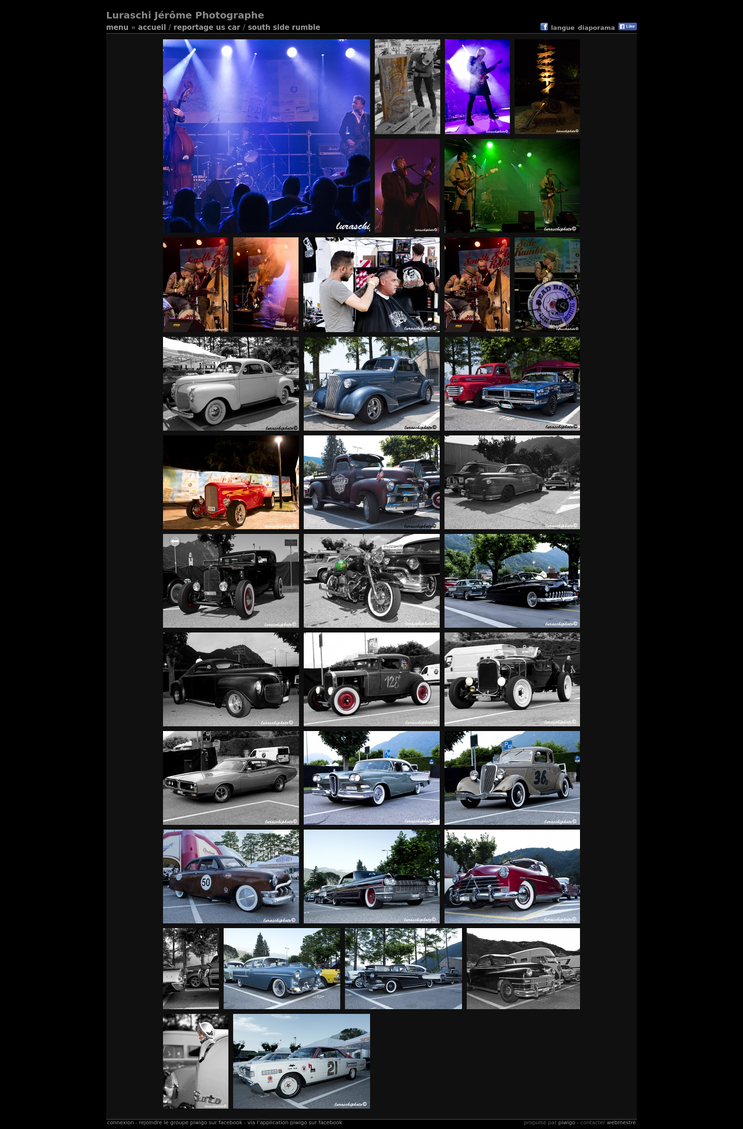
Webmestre (621, 1123)
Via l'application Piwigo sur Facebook (294, 1123)
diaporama (596, 27)
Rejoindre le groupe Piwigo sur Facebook (190, 1123)
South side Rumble (284, 27)
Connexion (120, 1123)
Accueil (152, 27)
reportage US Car (206, 27)
